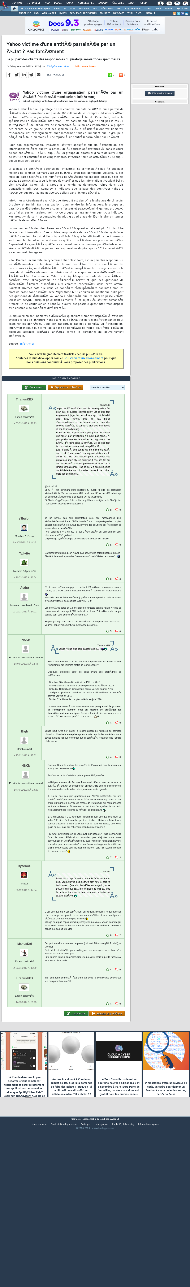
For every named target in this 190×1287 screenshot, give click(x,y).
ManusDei (24, 1009)
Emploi (103, 3)
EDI (119, 8)
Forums (17, 3)
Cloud (57, 8)
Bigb (24, 797)
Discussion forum (160, 93)
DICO (138, 13)
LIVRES (63, 13)
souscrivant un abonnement (83, 380)
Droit (132, 3)
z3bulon (24, 584)
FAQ (47, 3)
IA (65, 8)
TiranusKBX (24, 465)
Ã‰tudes (118, 3)
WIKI (130, 13)
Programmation (132, 8)
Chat (69, 3)
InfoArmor (27, 366)
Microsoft (84, 8)
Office (157, 8)
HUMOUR (150, 13)
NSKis (26, 705)
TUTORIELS (25, 13)
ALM (72, 8)
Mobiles (169, 8)
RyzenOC (24, 931)
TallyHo (24, 619)
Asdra (24, 653)
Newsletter (85, 3)
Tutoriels (34, 3)
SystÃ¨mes (182, 8)
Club (143, 3)
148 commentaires (85, 88)
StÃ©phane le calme (57, 88)
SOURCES (105, 13)
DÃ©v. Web (107, 8)
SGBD (147, 8)
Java (95, 8)
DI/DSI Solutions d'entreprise (34, 8)
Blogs (58, 3)
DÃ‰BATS (118, 13)
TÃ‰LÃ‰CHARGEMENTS (83, 13)
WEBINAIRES (49, 13)
